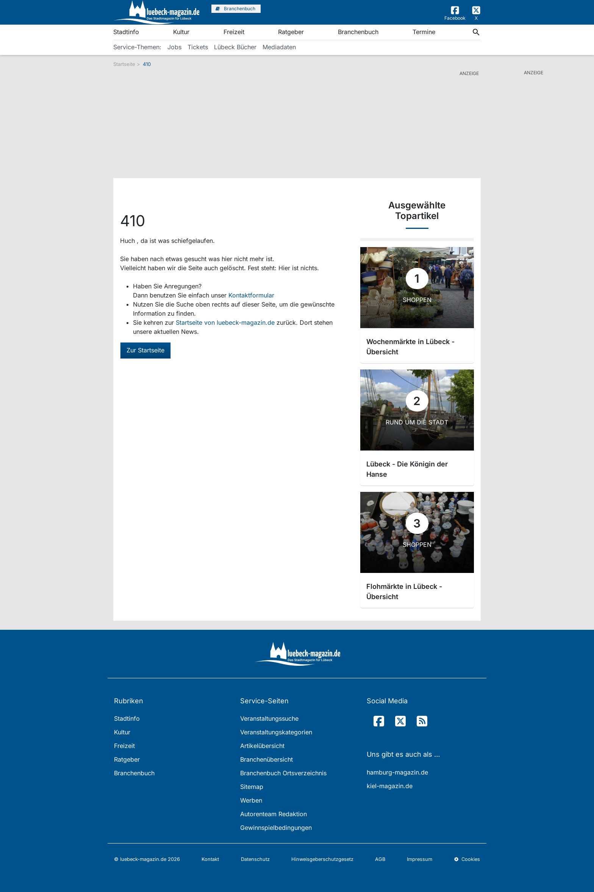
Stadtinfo (126, 32)
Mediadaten (279, 47)
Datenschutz (255, 859)
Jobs (174, 47)
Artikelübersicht (262, 746)
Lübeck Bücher (235, 47)
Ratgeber (291, 32)
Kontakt (210, 859)
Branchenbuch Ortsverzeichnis (283, 773)
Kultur (181, 32)
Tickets (198, 47)
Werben (251, 800)
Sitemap (251, 786)
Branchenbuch (358, 32)
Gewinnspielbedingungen (276, 827)
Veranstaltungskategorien (276, 732)
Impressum (419, 859)
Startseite (124, 64)
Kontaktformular (251, 295)
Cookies (467, 859)
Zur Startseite (145, 350)
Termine (424, 32)
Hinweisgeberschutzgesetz (322, 859)
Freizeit (234, 32)
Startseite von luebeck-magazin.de (226, 322)
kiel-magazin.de (390, 786)
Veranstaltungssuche (269, 718)
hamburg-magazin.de (397, 772)
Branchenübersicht (266, 759)
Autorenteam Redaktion (273, 814)
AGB (380, 859)
